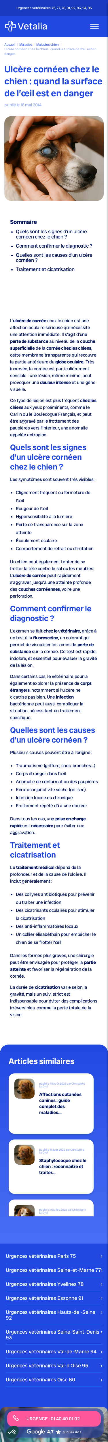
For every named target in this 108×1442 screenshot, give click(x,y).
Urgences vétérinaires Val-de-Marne (51, 1351)
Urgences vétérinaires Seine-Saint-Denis (52, 1334)
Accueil (9, 44)
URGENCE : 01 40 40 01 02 (46, 1418)
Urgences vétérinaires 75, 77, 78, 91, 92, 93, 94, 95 (54, 8)
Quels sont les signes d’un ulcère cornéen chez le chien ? (51, 234)
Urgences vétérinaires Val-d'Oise (47, 1365)
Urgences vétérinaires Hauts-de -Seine (50, 1315)
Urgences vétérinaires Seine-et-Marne (53, 1270)
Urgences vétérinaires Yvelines (45, 1284)
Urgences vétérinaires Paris (41, 1256)
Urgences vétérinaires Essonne (44, 1298)
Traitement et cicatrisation (45, 269)
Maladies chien (47, 44)
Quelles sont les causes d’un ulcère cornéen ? (54, 257)
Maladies (26, 44)
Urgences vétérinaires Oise (40, 1379)
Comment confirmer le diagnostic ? (54, 245)
